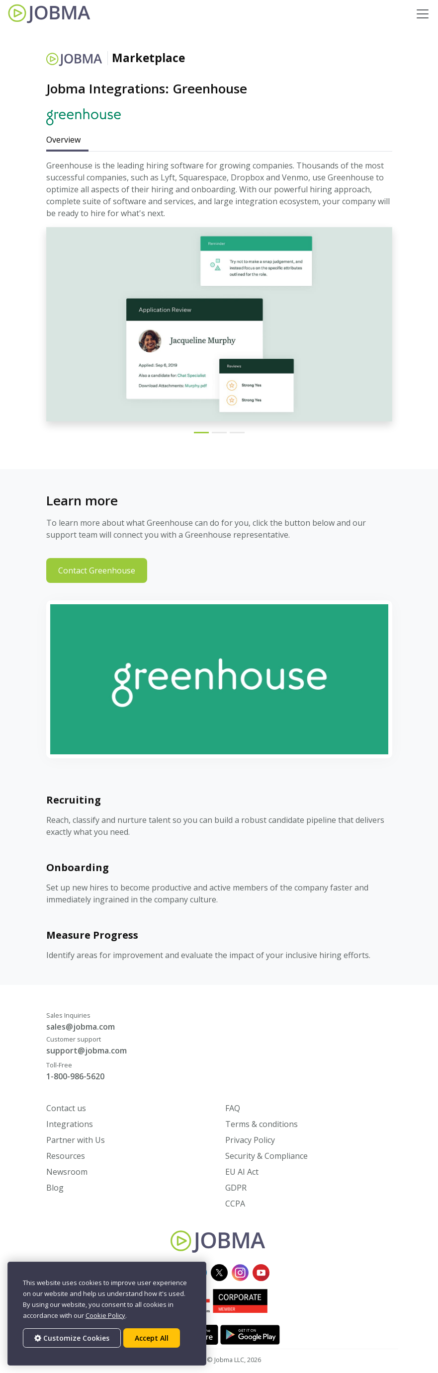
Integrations (69, 1124)
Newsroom (67, 1171)
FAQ (232, 1108)
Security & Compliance (266, 1155)
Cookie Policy (105, 1315)
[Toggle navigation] (422, 13)
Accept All (152, 1338)
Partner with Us (75, 1139)
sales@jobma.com (80, 1026)
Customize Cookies (71, 1338)
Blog (55, 1187)
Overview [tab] (63, 139)
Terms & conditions (261, 1124)
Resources (65, 1155)
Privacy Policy (250, 1139)
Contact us (66, 1108)
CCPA (235, 1203)
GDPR (236, 1187)
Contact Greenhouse (96, 570)
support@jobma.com (86, 1050)
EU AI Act (242, 1171)
